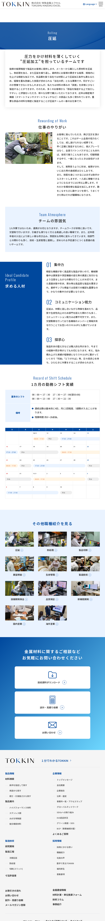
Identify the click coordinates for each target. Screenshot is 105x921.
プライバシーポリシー (30, 910)
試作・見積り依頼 (14, 889)
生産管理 (49, 576)
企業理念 (61, 780)
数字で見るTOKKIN (65, 852)
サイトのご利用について (57, 910)
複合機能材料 (15, 813)
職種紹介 (61, 841)
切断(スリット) (16, 858)
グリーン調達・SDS (65, 812)
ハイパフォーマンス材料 (20, 797)
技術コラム (58, 888)
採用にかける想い (64, 836)
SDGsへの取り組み (65, 801)
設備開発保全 (16, 602)
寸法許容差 (10, 865)
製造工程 (9, 841)
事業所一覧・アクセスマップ (69, 790)
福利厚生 (61, 858)
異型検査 (16, 576)
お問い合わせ (12, 884)
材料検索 (9, 768)
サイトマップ (79, 910)
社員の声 (61, 847)
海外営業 (49, 628)
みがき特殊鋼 (15, 807)
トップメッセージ (64, 769)
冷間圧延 (13, 847)
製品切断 (82, 550)
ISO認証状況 (62, 807)
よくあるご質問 (60, 823)
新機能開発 (82, 602)
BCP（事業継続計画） (66, 818)
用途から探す (15, 780)
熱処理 (49, 550)
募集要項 (61, 863)
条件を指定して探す (18, 774)
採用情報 (57, 830)
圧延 (16, 550)
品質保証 (49, 602)
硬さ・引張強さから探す (20, 785)
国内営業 (16, 628)
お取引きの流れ (13, 880)
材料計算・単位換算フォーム (67, 884)
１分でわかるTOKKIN (54, 750)
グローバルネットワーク (67, 796)
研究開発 (9, 835)
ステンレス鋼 (15, 802)
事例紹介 (57, 893)
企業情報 (57, 762)
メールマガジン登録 (15, 894)
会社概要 (61, 774)
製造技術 (82, 576)
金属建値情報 (59, 879)
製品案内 (9, 790)
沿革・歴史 (62, 785)
